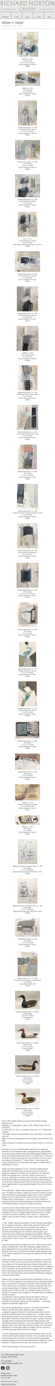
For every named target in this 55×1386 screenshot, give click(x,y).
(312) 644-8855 (6, 1361)
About (27, 17)
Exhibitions (5, 17)
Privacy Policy (4, 1384)
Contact (38, 17)
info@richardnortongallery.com (12, 1363)
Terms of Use (12, 1384)
